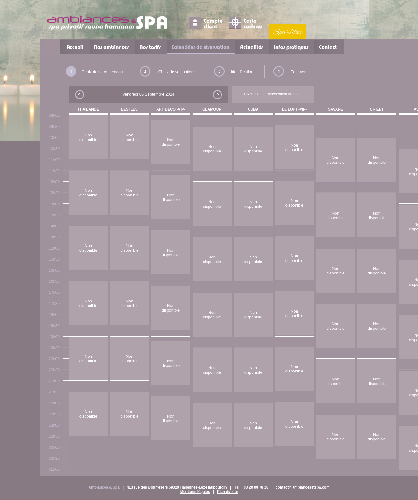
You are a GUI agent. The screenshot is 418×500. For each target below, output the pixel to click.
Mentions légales (195, 492)
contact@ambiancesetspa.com (303, 487)
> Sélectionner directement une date (272, 94)
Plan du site (227, 492)
